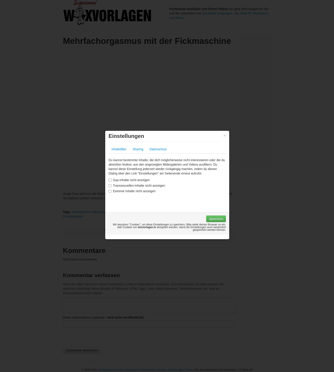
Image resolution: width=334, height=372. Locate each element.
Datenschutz (158, 149)
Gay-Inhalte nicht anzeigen (129, 180)
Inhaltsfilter (118, 149)
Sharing (138, 149)
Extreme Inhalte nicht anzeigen (132, 191)
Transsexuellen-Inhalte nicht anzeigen (137, 185)
